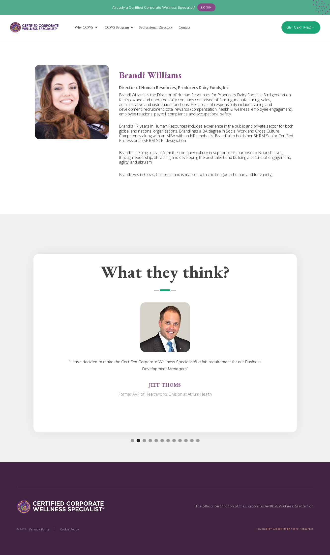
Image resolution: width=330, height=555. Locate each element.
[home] (35, 27)
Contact (184, 27)
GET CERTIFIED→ (300, 27)
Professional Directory (156, 27)
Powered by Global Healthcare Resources (284, 528)
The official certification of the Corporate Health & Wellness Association (254, 506)
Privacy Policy (39, 529)
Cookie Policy (69, 529)
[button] (85, 27)
